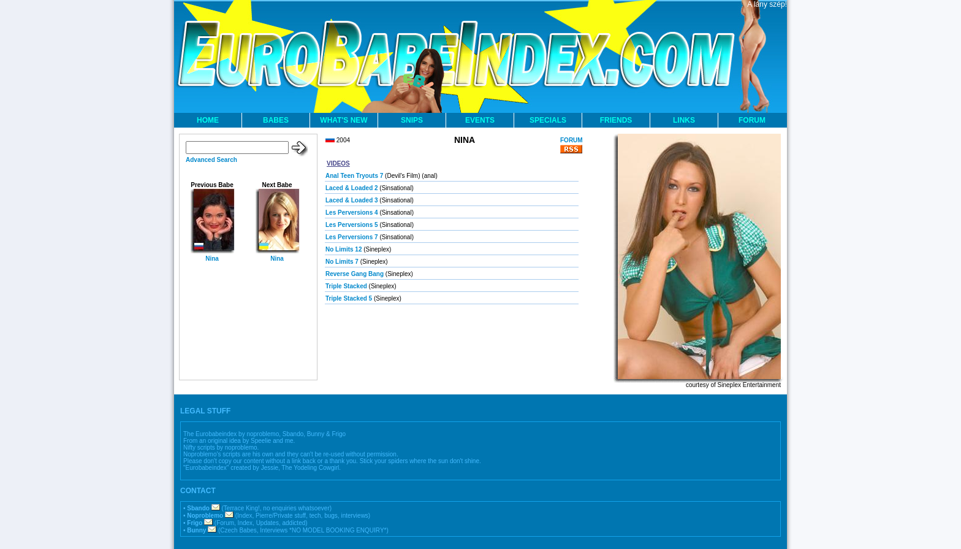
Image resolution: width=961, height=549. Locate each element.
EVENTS (480, 120)
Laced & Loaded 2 (351, 188)
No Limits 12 (343, 249)
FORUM (752, 120)
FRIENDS (616, 120)
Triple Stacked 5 (348, 298)
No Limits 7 (342, 261)
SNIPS (412, 120)
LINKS (684, 120)
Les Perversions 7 (351, 237)
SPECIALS (548, 120)
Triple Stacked (346, 286)
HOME (208, 120)
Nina (212, 258)
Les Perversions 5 (351, 224)
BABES (276, 120)
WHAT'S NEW (343, 120)
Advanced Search (211, 159)
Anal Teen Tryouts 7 (354, 175)
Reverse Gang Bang (354, 274)
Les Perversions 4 (351, 212)
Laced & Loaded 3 (351, 200)
